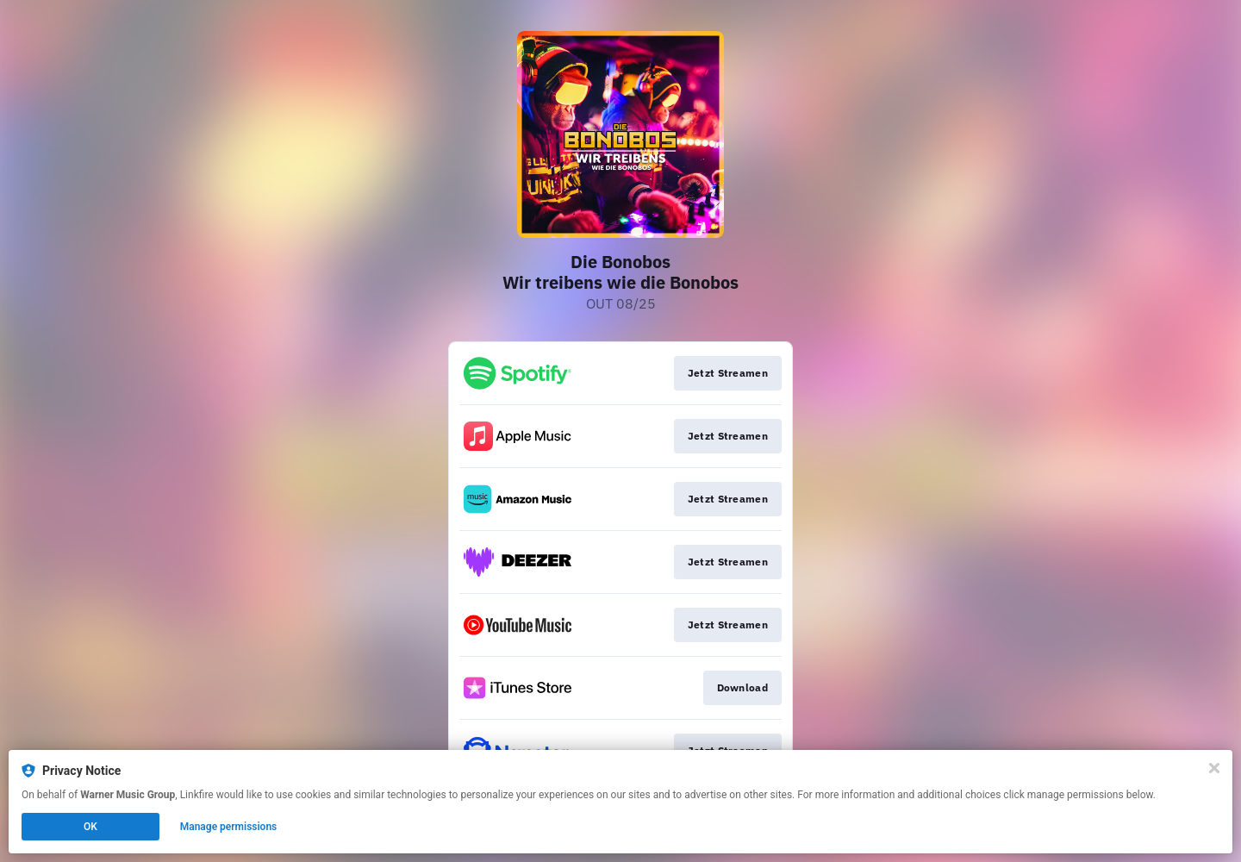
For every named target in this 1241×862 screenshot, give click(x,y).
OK (90, 827)
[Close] (1214, 768)
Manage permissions (229, 827)
